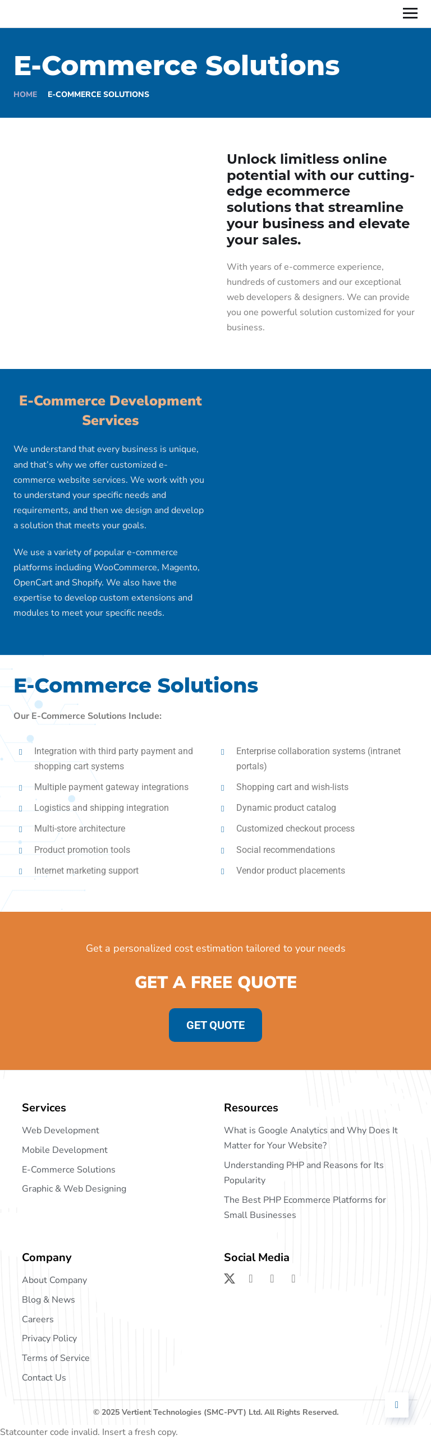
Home (25, 94)
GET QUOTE (215, 1025)
